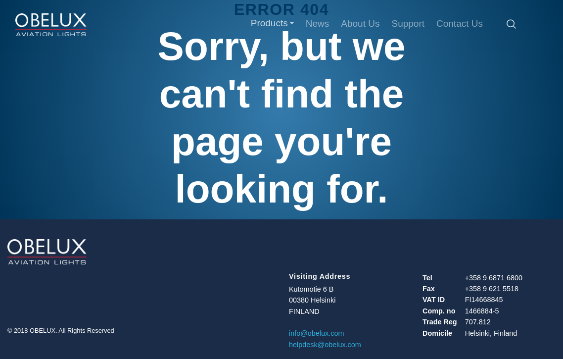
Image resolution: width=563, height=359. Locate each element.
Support (407, 23)
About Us (360, 23)
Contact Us (459, 23)
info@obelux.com (316, 333)
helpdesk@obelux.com (325, 345)
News (317, 23)
